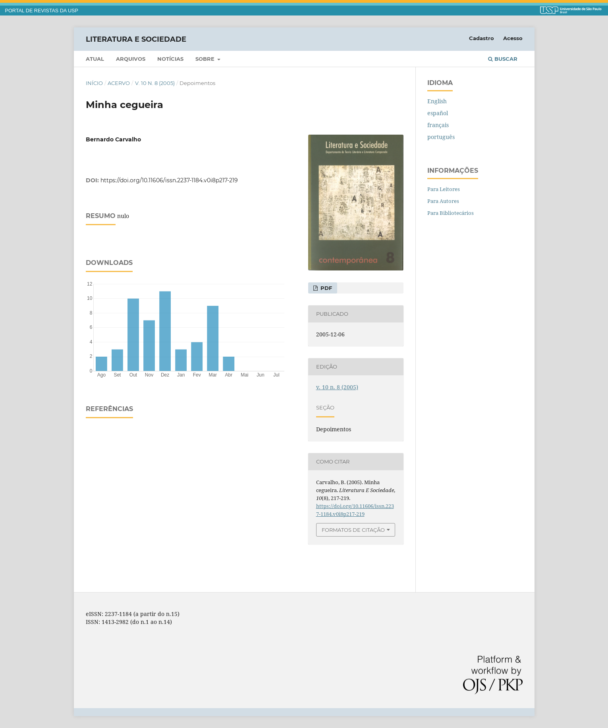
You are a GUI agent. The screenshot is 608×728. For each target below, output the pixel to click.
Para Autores (443, 201)
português (441, 137)
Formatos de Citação (353, 530)
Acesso (513, 38)
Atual (95, 59)
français (438, 125)
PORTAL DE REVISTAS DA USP (41, 11)
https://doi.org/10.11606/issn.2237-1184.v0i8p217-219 (169, 180)
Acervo (119, 83)
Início (94, 83)
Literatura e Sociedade (136, 39)
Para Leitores (443, 189)
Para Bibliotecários (450, 212)
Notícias (170, 59)
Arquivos (130, 59)
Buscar (502, 59)
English (437, 101)
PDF (325, 288)
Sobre (205, 59)
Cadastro (481, 38)
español (437, 113)
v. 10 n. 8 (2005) (155, 83)
